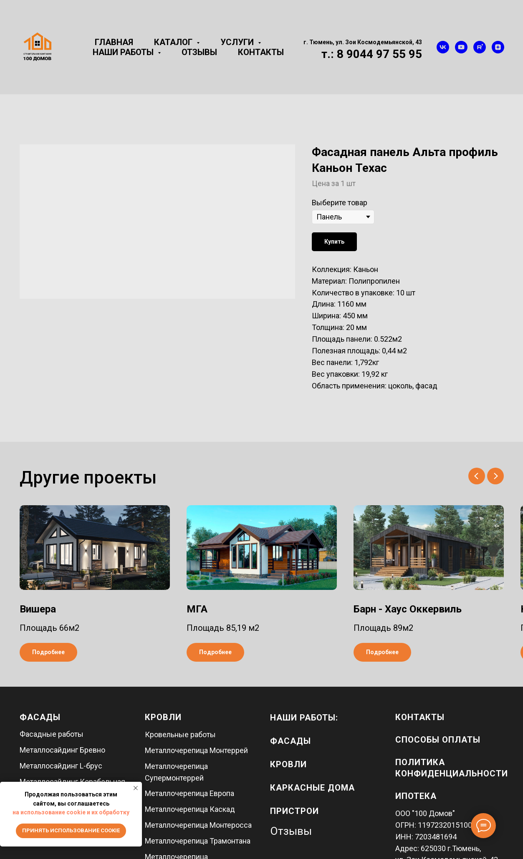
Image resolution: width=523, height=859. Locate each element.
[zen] (498, 47)
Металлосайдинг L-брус (61, 765)
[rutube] (479, 47)
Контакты (261, 52)
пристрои (294, 811)
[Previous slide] (476, 476)
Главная (114, 42)
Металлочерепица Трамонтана (197, 840)
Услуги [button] (238, 42)
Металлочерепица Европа (189, 793)
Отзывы (199, 52)
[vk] (443, 47)
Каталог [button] (174, 42)
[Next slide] (495, 476)
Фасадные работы (51, 734)
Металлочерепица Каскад (190, 809)
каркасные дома (312, 788)
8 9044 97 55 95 (379, 54)
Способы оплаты (437, 740)
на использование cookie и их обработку (71, 812)
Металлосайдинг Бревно (62, 750)
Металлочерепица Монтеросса (198, 825)
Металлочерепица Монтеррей (196, 750)
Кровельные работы (180, 734)
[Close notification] (135, 788)
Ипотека (416, 796)
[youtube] (461, 47)
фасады (290, 741)
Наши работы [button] (124, 52)
